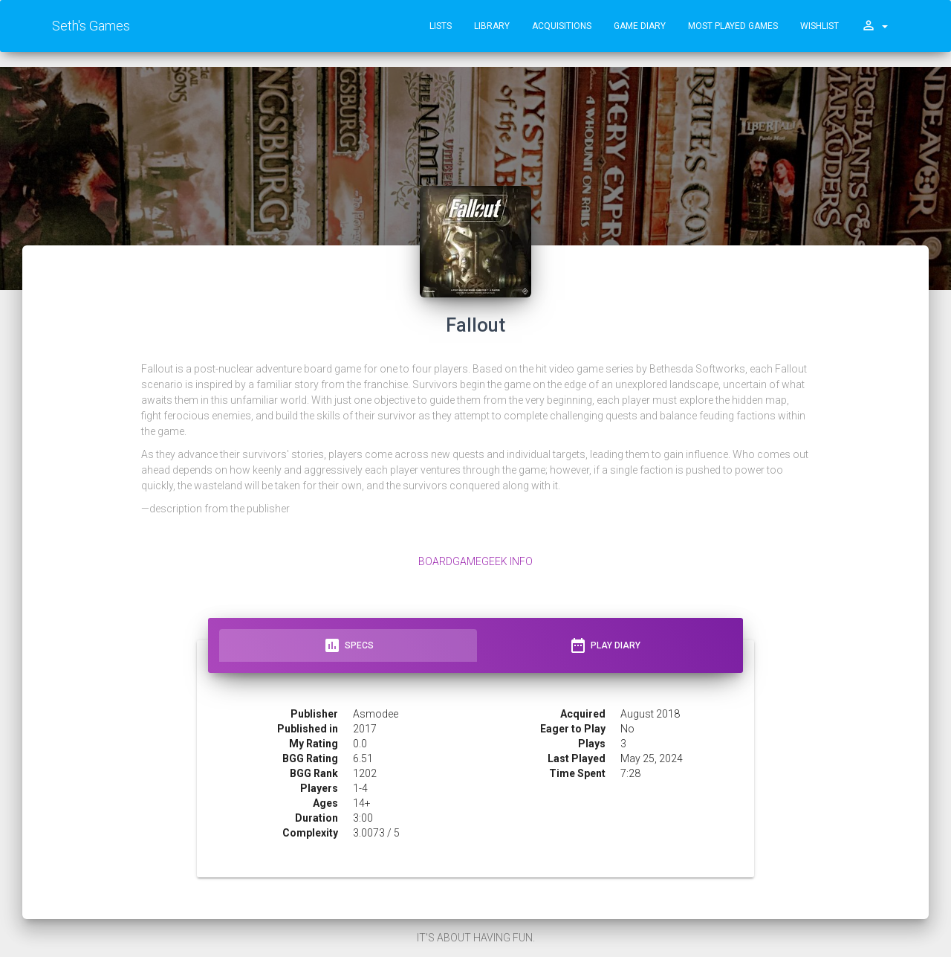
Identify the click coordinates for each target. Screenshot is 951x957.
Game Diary (640, 26)
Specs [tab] (348, 645)
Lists (440, 26)
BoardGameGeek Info (475, 561)
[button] (874, 26)
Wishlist (819, 26)
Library (492, 26)
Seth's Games (91, 25)
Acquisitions (561, 26)
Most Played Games (733, 26)
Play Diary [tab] (604, 645)
